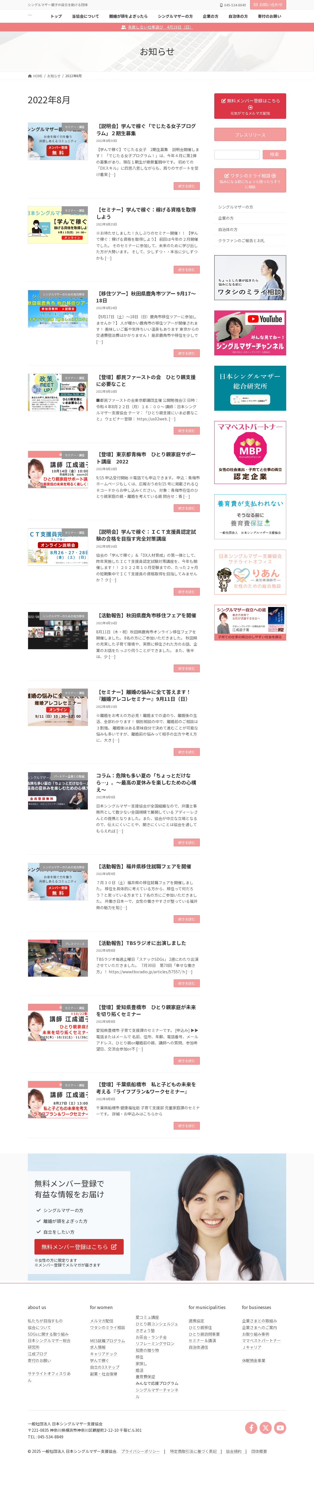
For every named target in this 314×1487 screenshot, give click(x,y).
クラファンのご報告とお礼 (241, 240)
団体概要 (259, 1451)
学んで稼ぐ (99, 1360)
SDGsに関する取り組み (48, 1334)
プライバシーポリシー (140, 1451)
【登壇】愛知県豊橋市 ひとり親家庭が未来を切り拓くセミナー (146, 1010)
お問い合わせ (268, 4)
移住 (139, 1357)
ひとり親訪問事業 (204, 1334)
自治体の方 (228, 229)
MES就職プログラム (107, 1340)
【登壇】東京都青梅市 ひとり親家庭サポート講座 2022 (146, 457)
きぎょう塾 (145, 1330)
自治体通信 (198, 1347)
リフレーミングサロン (155, 1343)
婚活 (139, 1370)
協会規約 (233, 1451)
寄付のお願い (39, 1360)
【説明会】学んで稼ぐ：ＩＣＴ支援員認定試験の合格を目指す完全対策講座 (146, 535)
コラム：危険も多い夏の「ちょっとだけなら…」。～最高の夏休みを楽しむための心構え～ (146, 782)
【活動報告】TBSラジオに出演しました (141, 942)
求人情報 (98, 1347)
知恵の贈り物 (147, 1350)
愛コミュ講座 (147, 1317)
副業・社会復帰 (103, 1373)
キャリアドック (103, 1353)
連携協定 (196, 1320)
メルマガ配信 (101, 1320)
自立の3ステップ (104, 1367)
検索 (274, 154)
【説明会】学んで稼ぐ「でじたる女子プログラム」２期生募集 (146, 129)
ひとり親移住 (200, 1327)
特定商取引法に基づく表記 (195, 1451)
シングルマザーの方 (235, 206)
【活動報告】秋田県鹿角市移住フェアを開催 (146, 615)
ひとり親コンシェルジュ (157, 1323)
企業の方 (226, 218)
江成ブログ (37, 1353)
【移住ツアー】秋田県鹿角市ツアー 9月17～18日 (146, 297)
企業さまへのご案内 (259, 1327)
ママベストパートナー (261, 1340)
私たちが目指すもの (45, 1320)
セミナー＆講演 (202, 1340)
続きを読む (186, 186)
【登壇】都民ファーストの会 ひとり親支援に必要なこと (146, 380)
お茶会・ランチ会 (151, 1337)
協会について (39, 1327)
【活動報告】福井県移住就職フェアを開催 (143, 866)
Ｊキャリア (251, 1347)
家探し (141, 1363)
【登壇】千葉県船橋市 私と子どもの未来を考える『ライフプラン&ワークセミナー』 (146, 1087)
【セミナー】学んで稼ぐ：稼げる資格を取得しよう (146, 213)
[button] (79, 1247)
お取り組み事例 (255, 1334)
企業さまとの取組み (259, 1320)
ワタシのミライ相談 (107, 1327)
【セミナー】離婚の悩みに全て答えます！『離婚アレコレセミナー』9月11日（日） (143, 695)
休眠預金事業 (253, 1360)
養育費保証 (145, 1376)
